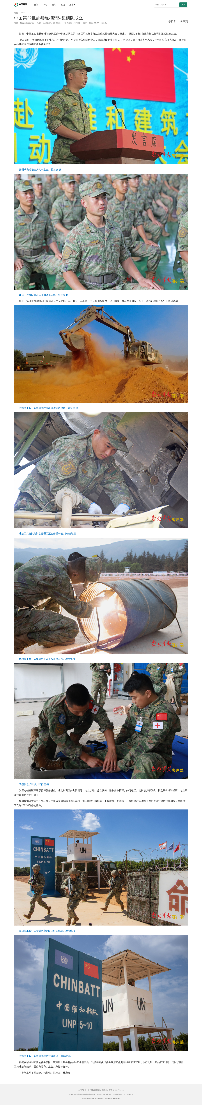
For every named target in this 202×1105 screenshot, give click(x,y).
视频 (62, 4)
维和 (16, 13)
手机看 (172, 21)
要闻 (36, 4)
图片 (54, 4)
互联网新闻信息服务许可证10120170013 (107, 1090)
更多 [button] (72, 4)
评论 (45, 4)
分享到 (184, 21)
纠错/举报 (82, 1090)
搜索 (183, 5)
